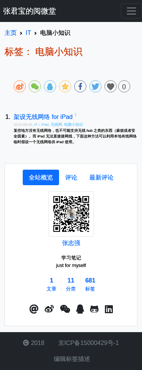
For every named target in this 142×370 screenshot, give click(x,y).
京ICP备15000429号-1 (87, 343)
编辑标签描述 (71, 359)
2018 (33, 343)
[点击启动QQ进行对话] (80, 309)
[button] (34, 309)
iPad (44, 124)
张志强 (71, 243)
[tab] (41, 178)
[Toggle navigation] (131, 11)
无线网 (56, 124)
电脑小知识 (73, 124)
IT (36, 124)
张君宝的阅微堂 (29, 11)
